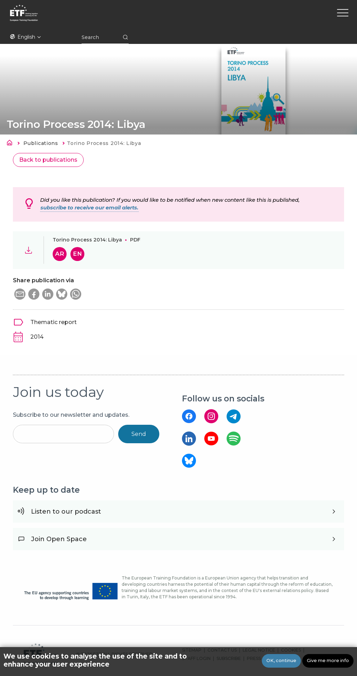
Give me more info (328, 660)
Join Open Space (59, 539)
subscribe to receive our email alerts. (89, 208)
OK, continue (281, 660)
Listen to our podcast (66, 511)
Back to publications (48, 159)
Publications (40, 143)
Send (138, 434)
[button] (19, 294)
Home (11, 144)
